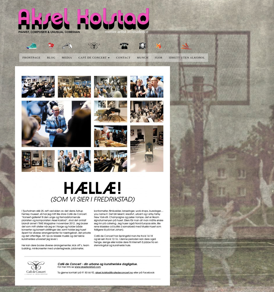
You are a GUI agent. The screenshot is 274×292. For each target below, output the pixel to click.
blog (51, 57)
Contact (123, 57)
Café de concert (94, 57)
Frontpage (31, 57)
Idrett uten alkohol (187, 57)
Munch (142, 57)
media (67, 57)
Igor (158, 57)
